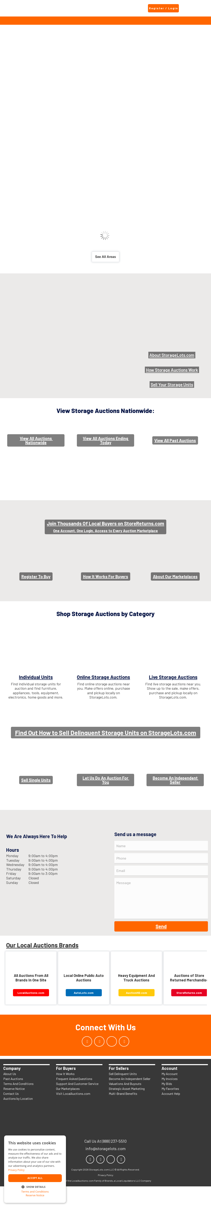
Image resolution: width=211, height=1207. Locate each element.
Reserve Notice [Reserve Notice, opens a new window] (35, 1195)
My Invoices (170, 1099)
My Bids (167, 1104)
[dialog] (35, 1169)
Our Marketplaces (68, 1109)
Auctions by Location (18, 1119)
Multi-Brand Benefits (123, 1114)
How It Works (65, 1094)
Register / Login (163, 8)
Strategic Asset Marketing (127, 1109)
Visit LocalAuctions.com (73, 1114)
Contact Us (11, 1114)
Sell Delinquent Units (123, 1094)
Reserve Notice (14, 1109)
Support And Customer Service (77, 1104)
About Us (9, 1094)
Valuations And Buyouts (125, 1104)
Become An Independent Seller (129, 1099)
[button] (35, 1186)
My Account (170, 1094)
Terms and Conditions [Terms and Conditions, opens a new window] (35, 1191)
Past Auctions (13, 1099)
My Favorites (170, 1109)
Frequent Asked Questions (74, 1099)
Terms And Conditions (18, 1104)
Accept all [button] (35, 1178)
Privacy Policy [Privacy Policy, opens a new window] (16, 1170)
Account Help (171, 1114)
